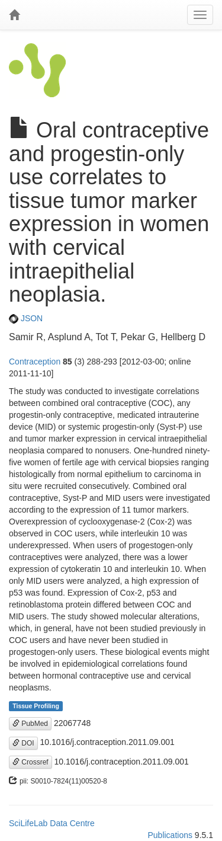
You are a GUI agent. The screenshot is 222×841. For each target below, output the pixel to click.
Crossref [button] (30, 762)
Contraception (34, 361)
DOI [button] (23, 743)
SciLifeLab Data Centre (52, 823)
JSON (26, 318)
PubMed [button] (30, 724)
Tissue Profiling (35, 705)
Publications (169, 835)
